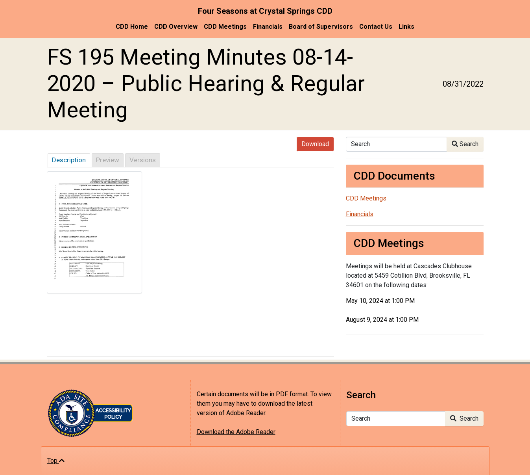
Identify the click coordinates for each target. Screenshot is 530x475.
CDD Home (132, 26)
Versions (142, 160)
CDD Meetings (225, 26)
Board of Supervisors (321, 26)
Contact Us (375, 26)
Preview (107, 160)
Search (465, 144)
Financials (268, 26)
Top (56, 460)
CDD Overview (176, 26)
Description (69, 160)
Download (315, 144)
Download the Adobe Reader (236, 432)
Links (406, 26)
